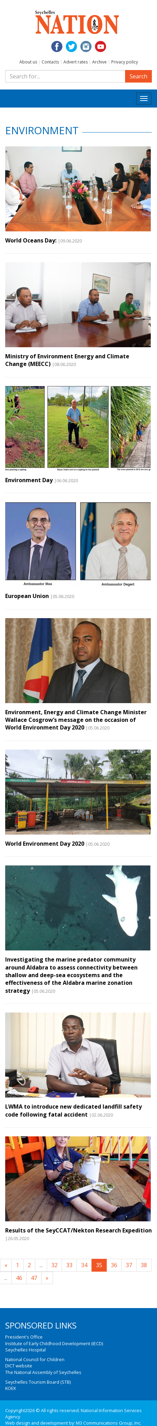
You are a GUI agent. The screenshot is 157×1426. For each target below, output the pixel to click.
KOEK (10, 1388)
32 (54, 1265)
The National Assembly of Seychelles (43, 1372)
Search (138, 76)
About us (28, 62)
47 (34, 1278)
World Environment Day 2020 (44, 843)
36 (114, 1265)
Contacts (50, 62)
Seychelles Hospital (25, 1350)
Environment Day (29, 480)
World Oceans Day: (30, 240)
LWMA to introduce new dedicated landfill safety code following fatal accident (73, 1110)
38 (144, 1265)
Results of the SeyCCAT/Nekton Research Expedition (78, 1230)
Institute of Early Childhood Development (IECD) (54, 1343)
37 (129, 1265)
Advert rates (75, 62)
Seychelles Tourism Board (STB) (38, 1382)
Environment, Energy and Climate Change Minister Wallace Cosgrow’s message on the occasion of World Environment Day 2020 (76, 720)
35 (99, 1265)
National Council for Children (34, 1359)
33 (69, 1265)
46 (19, 1278)
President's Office (24, 1337)
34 (84, 1265)
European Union (27, 596)
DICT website (18, 1366)
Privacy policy (124, 62)
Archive (99, 62)
